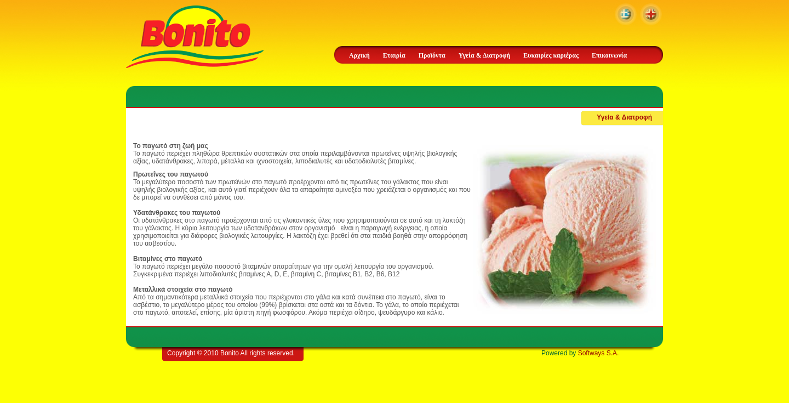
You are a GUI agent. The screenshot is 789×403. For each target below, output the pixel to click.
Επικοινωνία (609, 55)
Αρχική (359, 55)
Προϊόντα (432, 55)
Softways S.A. (598, 353)
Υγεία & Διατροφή (484, 55)
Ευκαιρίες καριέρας (551, 55)
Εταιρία (394, 55)
